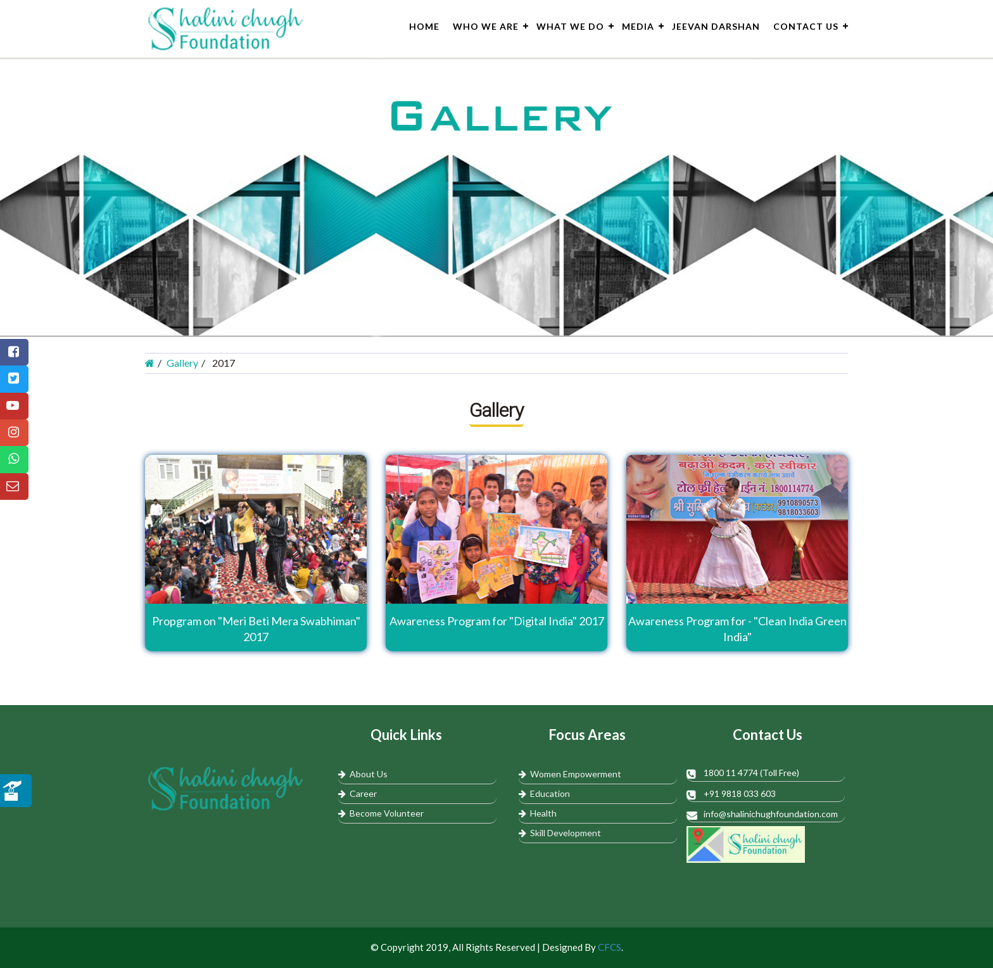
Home (424, 26)
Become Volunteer (381, 813)
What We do (570, 26)
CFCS (609, 947)
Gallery (182, 363)
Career (357, 793)
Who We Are (486, 26)
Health (538, 813)
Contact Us (805, 26)
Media (638, 26)
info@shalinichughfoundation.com (771, 813)
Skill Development (560, 832)
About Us (363, 773)
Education (544, 793)
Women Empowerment (570, 773)
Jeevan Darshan (716, 26)
